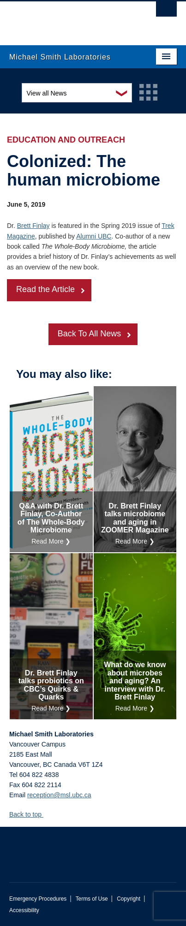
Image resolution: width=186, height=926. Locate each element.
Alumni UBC (93, 236)
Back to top (29, 814)
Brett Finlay (33, 225)
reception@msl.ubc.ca (59, 795)
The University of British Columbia (67, 18)
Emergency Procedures (37, 899)
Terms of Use (92, 899)
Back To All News (89, 333)
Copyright (128, 899)
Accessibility (24, 910)
